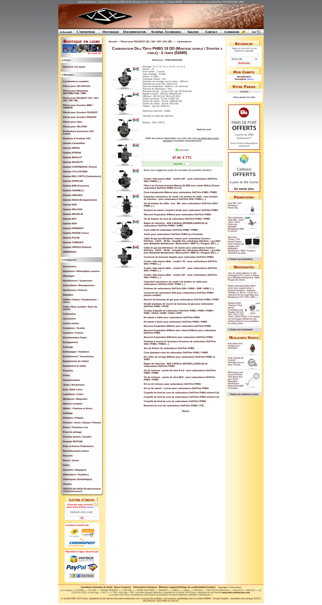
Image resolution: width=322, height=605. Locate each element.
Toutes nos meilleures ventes (244, 394)
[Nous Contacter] (122, 587)
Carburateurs (184, 41)
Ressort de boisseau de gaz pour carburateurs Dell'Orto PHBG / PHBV (181, 299)
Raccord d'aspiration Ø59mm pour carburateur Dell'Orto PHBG (177, 326)
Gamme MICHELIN (73, 214)
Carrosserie (69, 318)
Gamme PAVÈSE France (76, 233)
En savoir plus (244, 188)
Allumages (69, 276)
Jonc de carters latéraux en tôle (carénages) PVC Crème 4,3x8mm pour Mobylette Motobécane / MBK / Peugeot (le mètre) (244, 276)
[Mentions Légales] (168, 587)
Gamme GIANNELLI (73, 190)
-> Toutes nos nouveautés (240, 329)
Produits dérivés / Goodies (77, 437)
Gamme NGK (70, 223)
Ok (81, 518)
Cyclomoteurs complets (76, 81)
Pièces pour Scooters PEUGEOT (80, 112)
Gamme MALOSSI (72, 209)
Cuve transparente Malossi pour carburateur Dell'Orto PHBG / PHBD (180, 192)
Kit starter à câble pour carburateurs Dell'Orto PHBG (172, 317)
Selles (66, 465)
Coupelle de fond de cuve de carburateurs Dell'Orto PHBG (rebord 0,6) (181, 392)
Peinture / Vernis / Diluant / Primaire (82, 422)
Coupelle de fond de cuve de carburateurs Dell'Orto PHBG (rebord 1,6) (181, 397)
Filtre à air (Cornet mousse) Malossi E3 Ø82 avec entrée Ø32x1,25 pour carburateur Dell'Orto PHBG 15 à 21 (182, 186)
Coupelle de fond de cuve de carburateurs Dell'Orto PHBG (175, 401)
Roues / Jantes (71, 460)
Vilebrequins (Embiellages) (77, 479)
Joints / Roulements (74, 385)
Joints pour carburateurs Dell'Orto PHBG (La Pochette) (173, 234)
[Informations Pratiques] (145, 587)
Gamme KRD (70, 204)
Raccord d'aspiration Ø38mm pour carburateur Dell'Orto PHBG (177, 214)
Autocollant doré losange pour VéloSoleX (235, 345)
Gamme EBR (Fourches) (76, 185)
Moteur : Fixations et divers (77, 408)
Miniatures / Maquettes (75, 399)
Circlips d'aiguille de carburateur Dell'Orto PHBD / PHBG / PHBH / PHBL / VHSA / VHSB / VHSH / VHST (179, 311)
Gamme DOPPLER (73, 181)
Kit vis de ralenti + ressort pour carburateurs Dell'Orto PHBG (176, 388)
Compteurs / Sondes (74, 328)
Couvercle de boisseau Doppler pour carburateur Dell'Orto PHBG (179, 257)
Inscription (240, 79)
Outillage (68, 413)
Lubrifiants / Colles (73, 394)
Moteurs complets (72, 403)
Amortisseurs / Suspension (77, 280)
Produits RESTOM (73, 441)
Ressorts (68, 455)
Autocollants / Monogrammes (79, 285)
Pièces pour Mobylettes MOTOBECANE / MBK (75, 92)
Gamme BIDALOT (72, 157)
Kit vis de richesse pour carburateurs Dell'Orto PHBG (172, 384)
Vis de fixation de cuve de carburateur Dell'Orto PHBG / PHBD (177, 219)
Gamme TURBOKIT (73, 242)
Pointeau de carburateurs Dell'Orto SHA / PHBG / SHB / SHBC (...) (179, 288)
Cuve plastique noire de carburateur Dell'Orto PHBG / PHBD (176, 352)
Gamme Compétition (74, 143)
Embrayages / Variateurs (76, 351)
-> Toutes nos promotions (240, 259)
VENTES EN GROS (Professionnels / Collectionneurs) (82, 489)
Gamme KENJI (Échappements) (80, 200)
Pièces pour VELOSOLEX (76, 86)
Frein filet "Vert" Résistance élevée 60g (235, 205)
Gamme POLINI (71, 237)
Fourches (68, 370)
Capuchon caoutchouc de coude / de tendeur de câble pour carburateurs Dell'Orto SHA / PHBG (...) (175, 282)
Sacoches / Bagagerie (74, 470)
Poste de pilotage (72, 432)
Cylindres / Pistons (73, 333)
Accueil (113, 41)
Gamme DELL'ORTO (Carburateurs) (82, 176)
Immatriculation (71, 380)
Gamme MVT (70, 219)
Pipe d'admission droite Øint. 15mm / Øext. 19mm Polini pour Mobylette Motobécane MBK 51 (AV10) (236, 224)
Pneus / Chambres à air (75, 427)
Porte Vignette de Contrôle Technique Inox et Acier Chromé (236, 361)
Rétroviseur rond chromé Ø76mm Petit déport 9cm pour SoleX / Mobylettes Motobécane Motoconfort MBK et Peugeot (236, 380)
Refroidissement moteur (76, 451)
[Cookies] (210, 587)
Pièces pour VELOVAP (75, 126)
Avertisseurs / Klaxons (75, 290)
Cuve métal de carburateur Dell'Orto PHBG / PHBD (171, 230)
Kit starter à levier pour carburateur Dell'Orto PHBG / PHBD (175, 321)
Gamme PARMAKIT (73, 228)
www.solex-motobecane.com (236, 592)
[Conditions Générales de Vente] (97, 587)
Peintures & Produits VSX (77, 138)
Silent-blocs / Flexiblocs (76, 474)
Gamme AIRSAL (71, 148)
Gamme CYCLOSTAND (75, 171)
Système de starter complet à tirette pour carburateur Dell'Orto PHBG (181, 210)
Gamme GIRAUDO (73, 195)
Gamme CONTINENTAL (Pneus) (80, 167)
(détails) (90, 507)
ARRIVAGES (69, 252)
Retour (185, 411)
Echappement (70, 342)
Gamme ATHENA (72, 152)
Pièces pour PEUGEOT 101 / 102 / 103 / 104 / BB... (147, 41)
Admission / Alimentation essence (81, 271)
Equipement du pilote (74, 366)
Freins (66, 375)
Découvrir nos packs (74, 67)
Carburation (69, 314)
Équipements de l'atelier (76, 361)
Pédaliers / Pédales (73, 418)
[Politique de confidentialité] (191, 587)
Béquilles (68, 295)
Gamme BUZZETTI (73, 162)
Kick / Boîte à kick (72, 389)
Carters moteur (71, 323)
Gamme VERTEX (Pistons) (77, 247)
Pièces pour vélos (72, 122)
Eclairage (68, 347)
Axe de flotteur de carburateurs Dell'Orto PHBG (169, 348)
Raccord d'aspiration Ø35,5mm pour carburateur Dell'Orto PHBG (178, 337)
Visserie (67, 484)
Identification (244, 76)
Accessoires (69, 266)
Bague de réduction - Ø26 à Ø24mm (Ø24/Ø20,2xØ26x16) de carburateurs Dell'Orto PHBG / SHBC (176, 224)
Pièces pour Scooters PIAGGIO (80, 117)
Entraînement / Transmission (78, 356)
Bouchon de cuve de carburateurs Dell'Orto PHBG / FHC (174, 405)
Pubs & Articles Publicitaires (78, 446)
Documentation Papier (75, 337)
